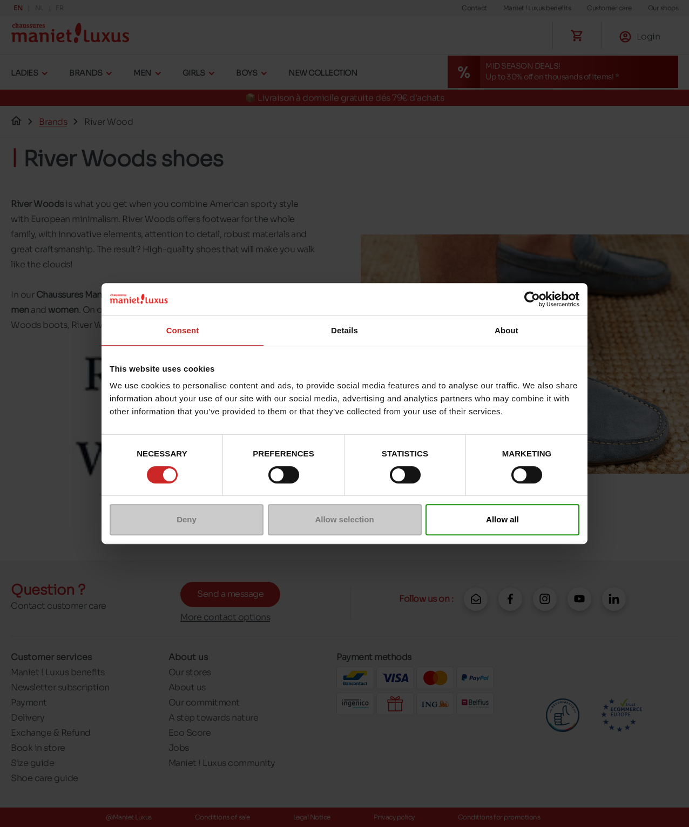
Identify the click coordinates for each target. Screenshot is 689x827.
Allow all (502, 519)
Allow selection (344, 519)
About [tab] (506, 330)
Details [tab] (344, 330)
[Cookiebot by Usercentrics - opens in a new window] (532, 299)
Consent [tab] (182, 330)
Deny (187, 519)
